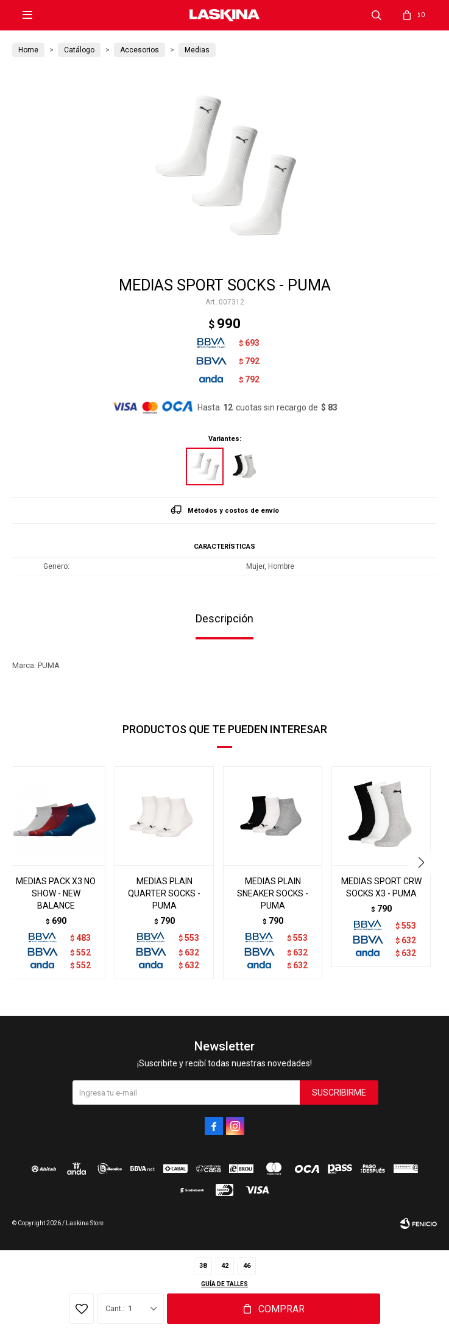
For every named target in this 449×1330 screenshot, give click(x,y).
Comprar (281, 1309)
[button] (422, 863)
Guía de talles (224, 1284)
